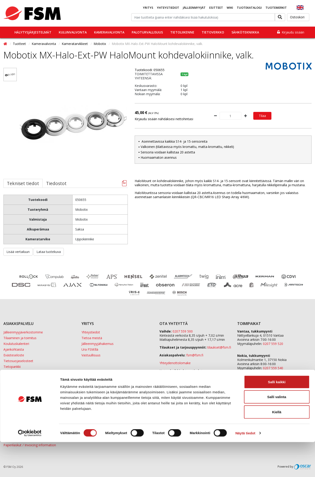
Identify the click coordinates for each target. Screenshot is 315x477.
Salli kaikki (277, 417)
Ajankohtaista (13, 349)
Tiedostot (56, 183)
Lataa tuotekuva (48, 252)
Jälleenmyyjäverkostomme (23, 332)
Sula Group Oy (248, 388)
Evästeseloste (13, 355)
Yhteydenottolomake (175, 363)
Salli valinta (276, 432)
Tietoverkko (213, 32)
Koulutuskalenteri (16, 343)
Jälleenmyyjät (194, 8)
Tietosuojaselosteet (18, 361)
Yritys (148, 8)
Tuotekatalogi (249, 8)
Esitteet (216, 8)
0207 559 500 (183, 331)
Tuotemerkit (276, 8)
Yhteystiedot (168, 8)
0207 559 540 (273, 368)
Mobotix (100, 44)
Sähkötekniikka (245, 32)
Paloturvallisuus (147, 32)
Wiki (230, 8)
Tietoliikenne (182, 32)
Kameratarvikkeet (75, 44)
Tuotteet (20, 44)
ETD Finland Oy (248, 380)
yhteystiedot (181, 375)
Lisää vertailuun (18, 252)
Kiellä (276, 447)
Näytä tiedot (245, 468)
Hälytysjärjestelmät (32, 32)
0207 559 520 (273, 343)
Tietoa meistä (91, 338)
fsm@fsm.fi (194, 355)
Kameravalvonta (109, 32)
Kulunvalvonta (73, 32)
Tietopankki (12, 366)
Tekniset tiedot (23, 183)
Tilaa (262, 116)
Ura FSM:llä (89, 349)
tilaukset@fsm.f (219, 347)
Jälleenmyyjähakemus (97, 343)
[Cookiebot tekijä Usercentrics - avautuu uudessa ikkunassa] (30, 468)
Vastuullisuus (90, 355)
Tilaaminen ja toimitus (19, 338)
